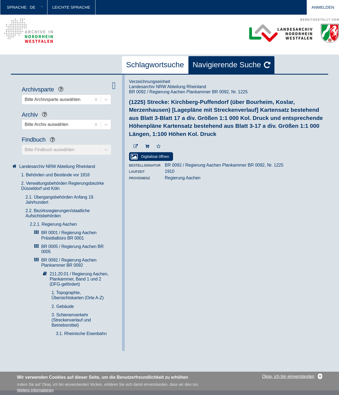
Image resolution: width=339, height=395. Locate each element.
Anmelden (323, 7)
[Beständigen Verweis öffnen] (135, 146)
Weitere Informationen (35, 391)
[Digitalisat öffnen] (151, 156)
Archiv (36, 115)
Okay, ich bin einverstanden (288, 377)
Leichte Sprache (71, 7)
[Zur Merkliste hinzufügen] (158, 146)
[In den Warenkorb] (147, 146)
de (33, 7)
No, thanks (320, 377)
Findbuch (40, 140)
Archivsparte (45, 89)
